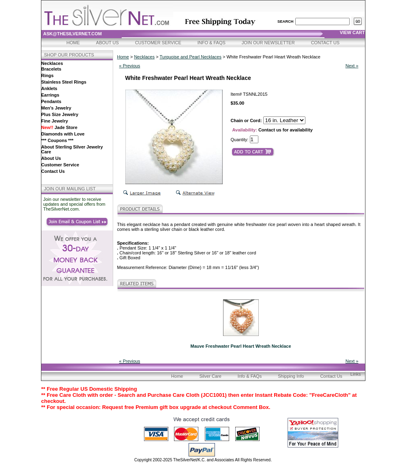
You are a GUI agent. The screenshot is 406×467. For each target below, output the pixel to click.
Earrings (50, 95)
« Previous (129, 65)
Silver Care (210, 376)
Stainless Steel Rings (63, 82)
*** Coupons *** (57, 140)
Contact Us (325, 42)
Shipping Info (291, 376)
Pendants (51, 101)
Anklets (49, 88)
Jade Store (59, 127)
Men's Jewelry (56, 107)
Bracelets (51, 69)
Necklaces (52, 63)
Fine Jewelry (54, 120)
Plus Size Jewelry (60, 114)
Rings (47, 75)
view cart (352, 32)
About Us (107, 42)
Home (73, 42)
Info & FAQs (212, 42)
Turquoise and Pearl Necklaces (190, 56)
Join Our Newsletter (268, 42)
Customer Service (158, 42)
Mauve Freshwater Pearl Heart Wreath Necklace (240, 346)
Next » (352, 65)
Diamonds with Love (63, 133)
